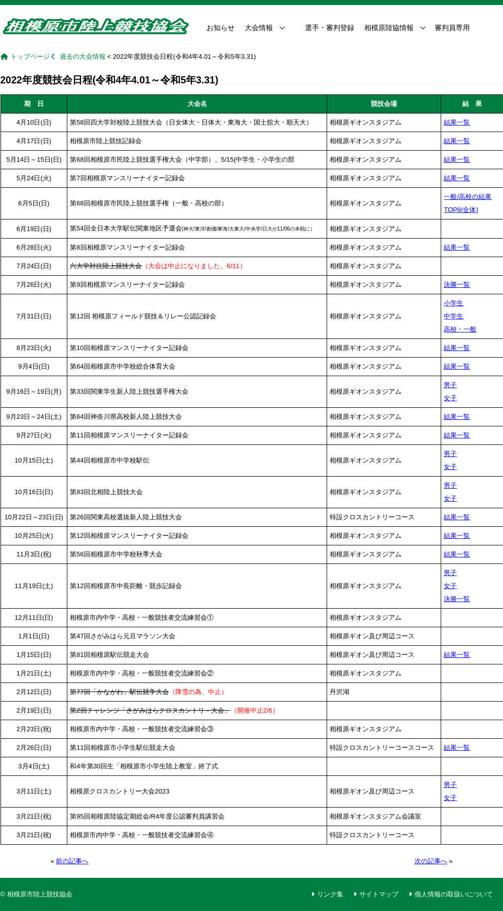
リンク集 (330, 894)
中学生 (453, 316)
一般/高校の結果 (467, 196)
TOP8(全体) (461, 209)
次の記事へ (431, 861)
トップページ (30, 56)
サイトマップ (378, 894)
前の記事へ (72, 861)
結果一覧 (457, 122)
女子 (450, 398)
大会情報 (259, 28)
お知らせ (221, 28)
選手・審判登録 (329, 28)
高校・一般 (460, 329)
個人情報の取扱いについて (454, 894)
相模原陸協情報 (389, 28)
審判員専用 (452, 28)
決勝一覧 (457, 284)
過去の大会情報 (83, 56)
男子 (450, 385)
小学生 (453, 303)
